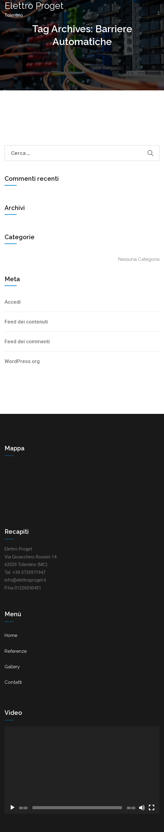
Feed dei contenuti (26, 322)
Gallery (12, 666)
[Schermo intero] (152, 808)
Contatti (13, 682)
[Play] (12, 808)
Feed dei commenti (27, 341)
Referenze (16, 651)
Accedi (13, 302)
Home (11, 635)
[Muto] (142, 808)
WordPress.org (22, 361)
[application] (82, 770)
